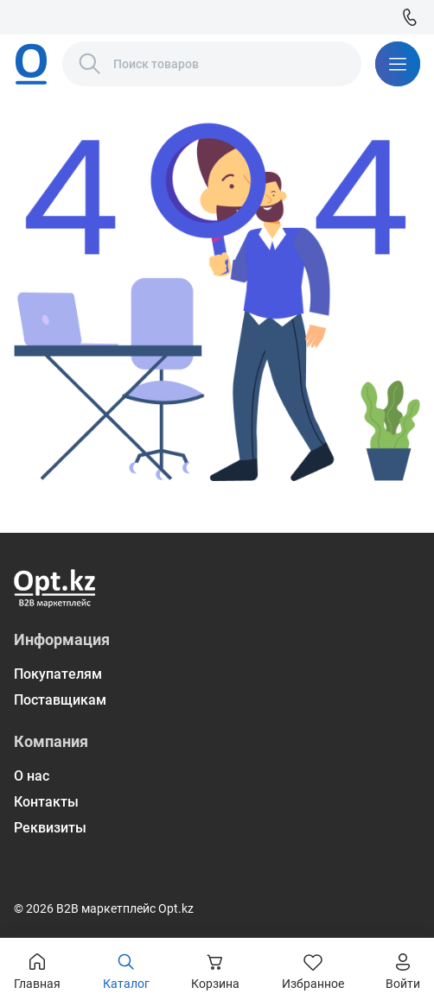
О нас (31, 776)
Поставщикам (60, 700)
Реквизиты (50, 828)
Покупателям (58, 674)
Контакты (46, 802)
